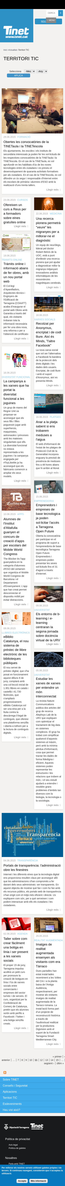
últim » (60, 1063)
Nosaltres (11, 1158)
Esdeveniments (12, 1103)
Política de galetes (17, 1148)
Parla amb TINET (17, 1164)
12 (41, 1060)
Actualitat (12, 50)
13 (46, 1060)
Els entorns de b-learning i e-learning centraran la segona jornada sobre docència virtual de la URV (48, 627)
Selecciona (15, 71)
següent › (49, 1063)
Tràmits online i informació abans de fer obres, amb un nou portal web (16, 272)
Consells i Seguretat (15, 1085)
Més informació (38, 1181)
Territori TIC (10, 1097)
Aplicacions (10, 1091)
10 (30, 1060)
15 (57, 1060)
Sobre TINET (11, 1079)
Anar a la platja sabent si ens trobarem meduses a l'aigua (46, 430)
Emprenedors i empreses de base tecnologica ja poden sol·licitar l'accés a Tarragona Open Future (48, 518)
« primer (57, 1056)
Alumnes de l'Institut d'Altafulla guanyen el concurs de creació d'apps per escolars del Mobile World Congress (14, 536)
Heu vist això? (11, 1109)
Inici (5, 50)
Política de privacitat (17, 1139)
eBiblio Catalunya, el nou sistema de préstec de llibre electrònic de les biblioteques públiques (16, 650)
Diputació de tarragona (15, 4)
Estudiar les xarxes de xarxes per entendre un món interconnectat (48, 687)
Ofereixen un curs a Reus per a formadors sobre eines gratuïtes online (14, 213)
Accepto (22, 1181)
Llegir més (52, 189)
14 (52, 1060)
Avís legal (13, 1145)
